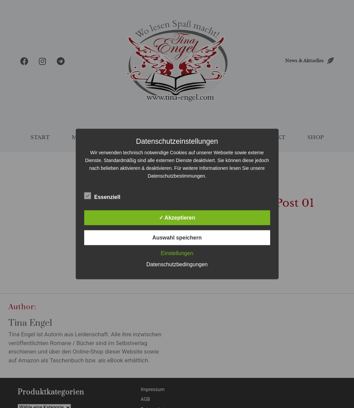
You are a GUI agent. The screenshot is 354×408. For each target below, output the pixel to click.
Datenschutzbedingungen (177, 264)
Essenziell (102, 196)
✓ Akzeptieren (177, 218)
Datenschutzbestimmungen (176, 176)
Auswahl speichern (177, 238)
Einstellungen (177, 253)
